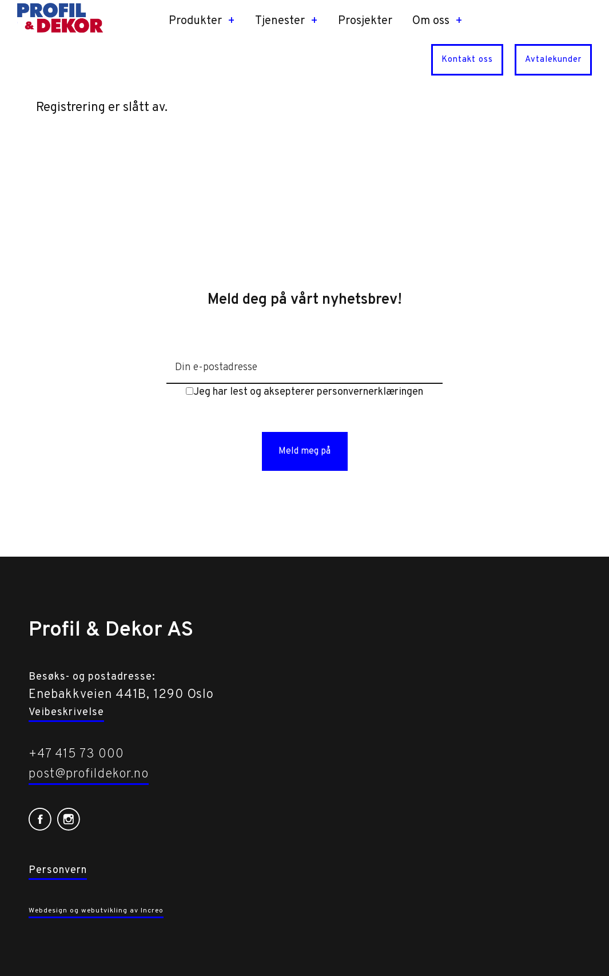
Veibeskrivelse (66, 712)
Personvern (58, 870)
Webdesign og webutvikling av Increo (96, 910)
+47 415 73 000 (76, 754)
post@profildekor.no (89, 774)
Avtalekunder (553, 59)
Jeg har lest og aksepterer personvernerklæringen (304, 392)
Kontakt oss (467, 59)
